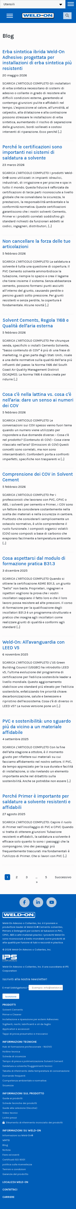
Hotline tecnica (11, 1051)
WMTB (6, 1140)
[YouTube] (51, 902)
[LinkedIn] (38, 902)
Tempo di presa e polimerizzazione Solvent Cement (32, 1061)
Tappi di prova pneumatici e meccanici (25, 1033)
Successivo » (53, 879)
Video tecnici (10, 1112)
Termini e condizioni (14, 1169)
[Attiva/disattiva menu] (70, 4)
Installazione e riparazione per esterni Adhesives (30, 1019)
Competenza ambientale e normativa (24, 1080)
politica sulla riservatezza (17, 1164)
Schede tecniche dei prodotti (19, 1103)
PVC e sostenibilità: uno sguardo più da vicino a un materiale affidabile (36, 726)
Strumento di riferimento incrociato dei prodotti (32, 1122)
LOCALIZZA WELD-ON (15, 1182)
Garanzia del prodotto (15, 1174)
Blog (5, 1145)
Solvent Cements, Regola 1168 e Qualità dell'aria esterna (35, 323)
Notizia (6, 1149)
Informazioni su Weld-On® (17, 1135)
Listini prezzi (9, 1117)
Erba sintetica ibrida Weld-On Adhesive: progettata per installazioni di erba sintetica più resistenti (37, 60)
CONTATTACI (9, 1189)
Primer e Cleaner (11, 1014)
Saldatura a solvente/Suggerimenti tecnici (27, 1065)
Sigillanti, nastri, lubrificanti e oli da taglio (26, 1024)
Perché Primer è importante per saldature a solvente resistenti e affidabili (36, 801)
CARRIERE (8, 1197)
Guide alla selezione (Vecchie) (19, 1107)
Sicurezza (8, 1085)
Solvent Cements (12, 1009)
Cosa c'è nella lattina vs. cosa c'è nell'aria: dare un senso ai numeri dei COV (37, 400)
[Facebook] (24, 902)
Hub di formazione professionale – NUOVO (27, 1046)
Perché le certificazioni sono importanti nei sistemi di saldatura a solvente (32, 152)
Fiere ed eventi (10, 1154)
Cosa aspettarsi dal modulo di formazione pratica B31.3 (33, 561)
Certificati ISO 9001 (13, 1159)
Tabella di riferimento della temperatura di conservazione (36, 1070)
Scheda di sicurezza (14, 1056)
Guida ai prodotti (12, 1098)
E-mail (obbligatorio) (15, 987)
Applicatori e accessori (15, 1028)
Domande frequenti (13, 1075)
